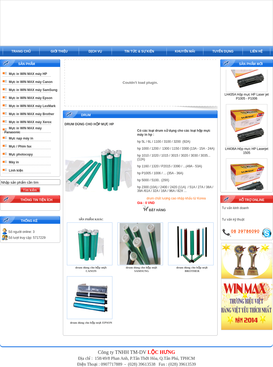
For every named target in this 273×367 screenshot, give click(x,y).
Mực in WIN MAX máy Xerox (30, 122)
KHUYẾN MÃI (185, 51)
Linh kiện (16, 170)
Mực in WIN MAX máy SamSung (33, 90)
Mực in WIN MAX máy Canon (30, 82)
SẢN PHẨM (26, 64)
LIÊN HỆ (256, 51)
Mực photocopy (21, 154)
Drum (86, 115)
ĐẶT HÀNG (154, 210)
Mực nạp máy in (21, 138)
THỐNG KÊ (29, 221)
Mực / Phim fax (20, 146)
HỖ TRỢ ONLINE (251, 200)
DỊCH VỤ (95, 51)
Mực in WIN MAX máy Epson (30, 98)
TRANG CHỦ (21, 51)
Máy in (14, 162)
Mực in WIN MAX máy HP (28, 74)
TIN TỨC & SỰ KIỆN (139, 51)
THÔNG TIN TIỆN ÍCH (36, 200)
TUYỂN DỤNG (222, 51)
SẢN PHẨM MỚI (251, 64)
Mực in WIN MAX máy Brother (31, 114)
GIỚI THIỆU (59, 51)
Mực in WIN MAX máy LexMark (32, 106)
